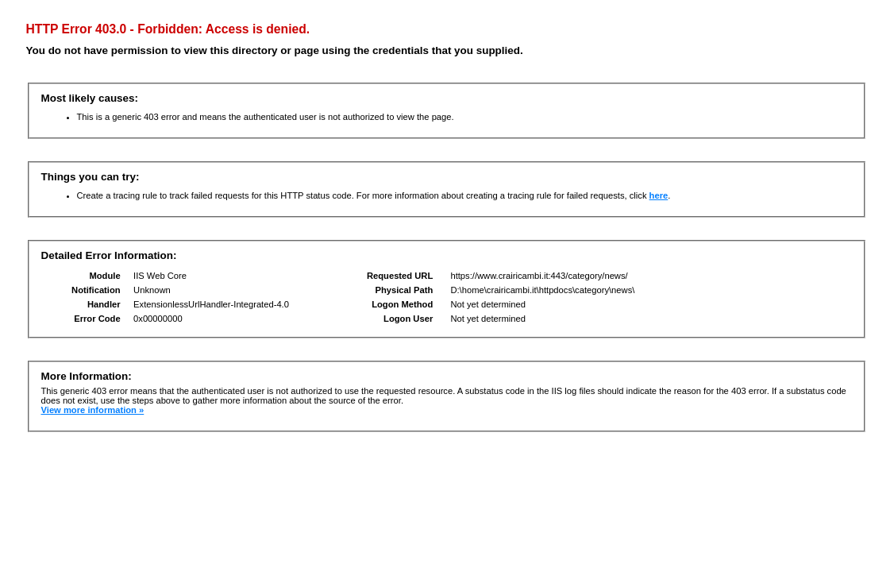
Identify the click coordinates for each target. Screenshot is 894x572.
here (659, 195)
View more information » (93, 410)
